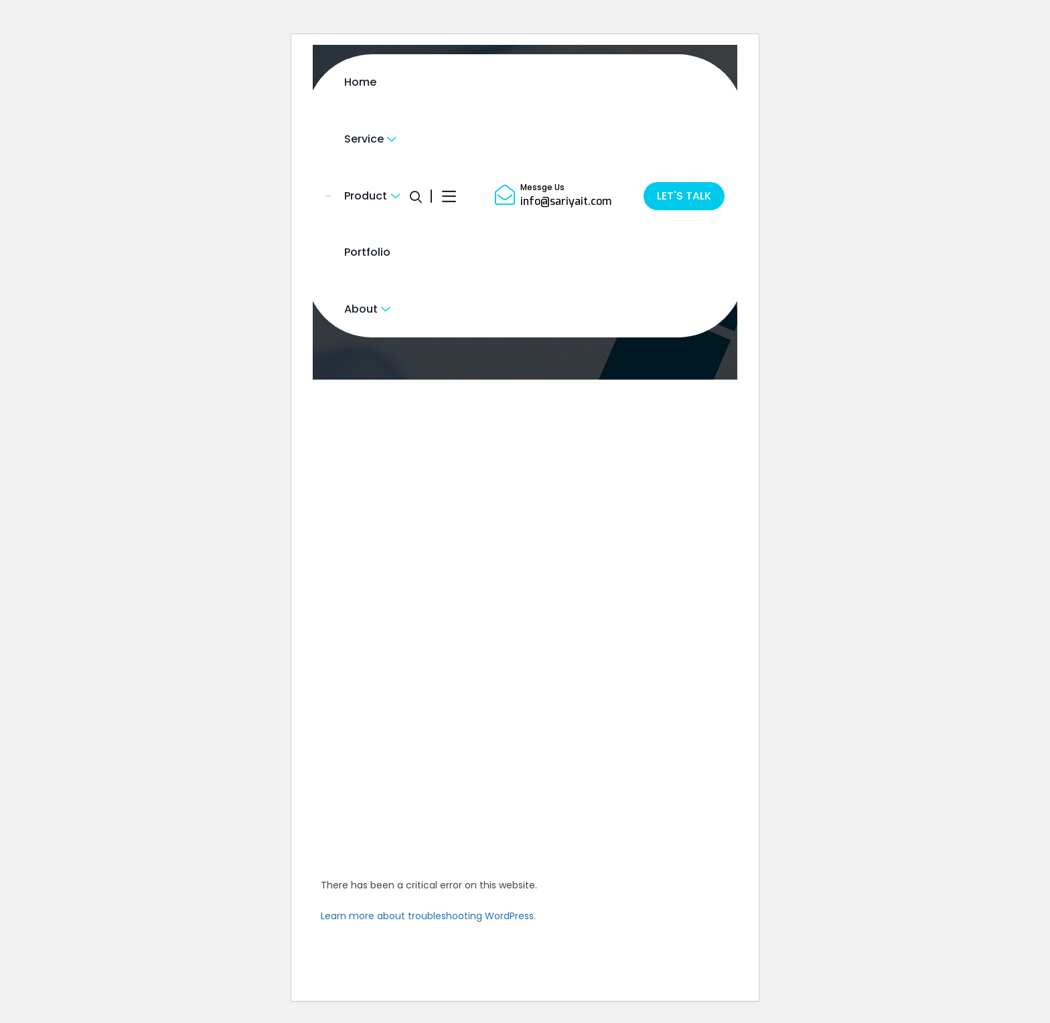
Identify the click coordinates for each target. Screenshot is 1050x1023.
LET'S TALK (684, 196)
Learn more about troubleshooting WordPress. (428, 916)
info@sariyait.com (565, 201)
